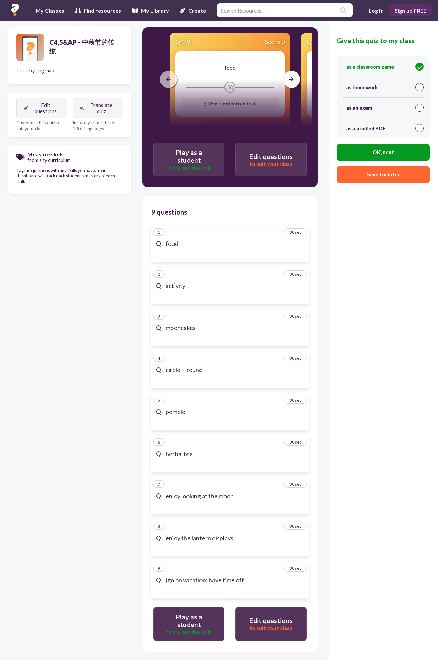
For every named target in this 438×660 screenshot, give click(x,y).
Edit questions (40, 108)
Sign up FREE (410, 10)
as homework (385, 87)
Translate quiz (96, 108)
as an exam (385, 108)
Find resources (98, 10)
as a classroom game (385, 67)
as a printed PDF (385, 128)
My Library (150, 10)
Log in (376, 10)
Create (193, 10)
